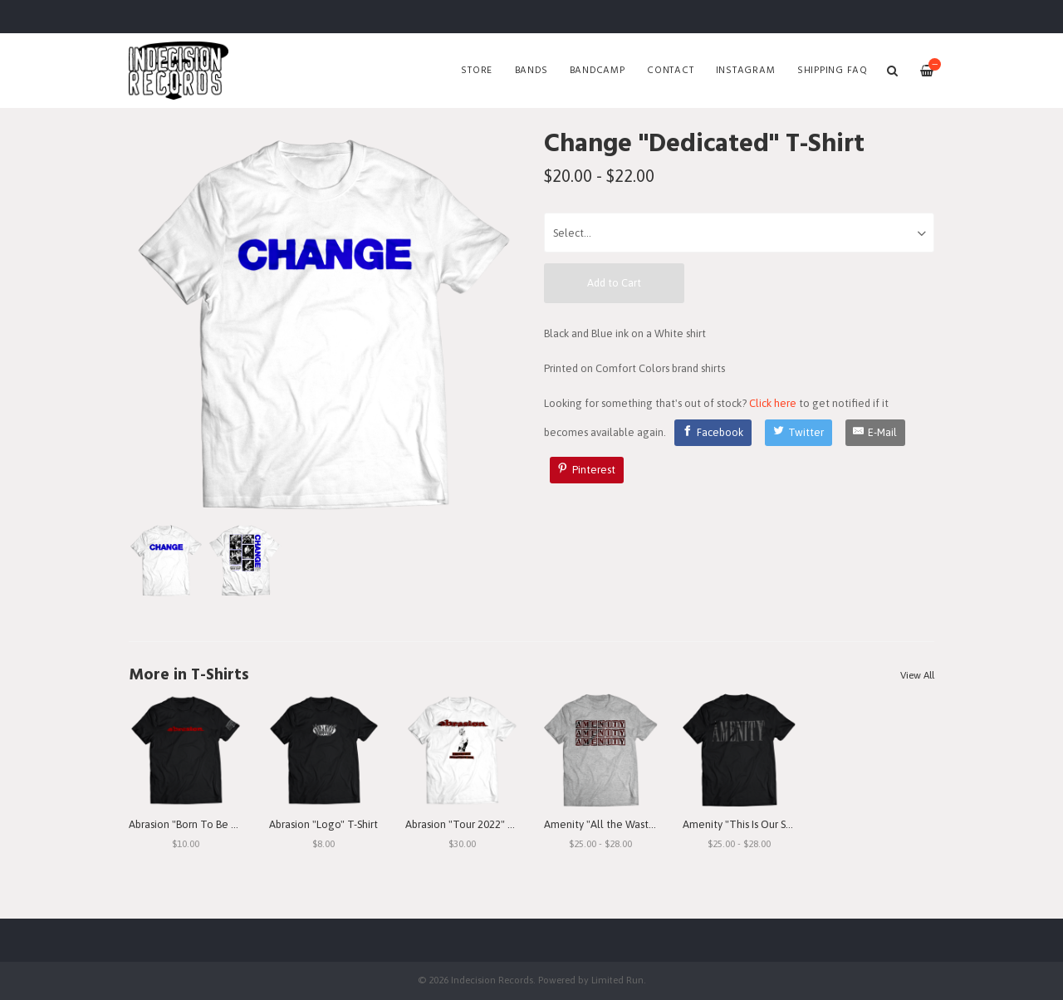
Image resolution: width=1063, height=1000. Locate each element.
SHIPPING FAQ (832, 70)
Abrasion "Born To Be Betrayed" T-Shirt (220, 824)
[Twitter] (798, 432)
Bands (531, 70)
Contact (670, 70)
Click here (772, 403)
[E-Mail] (875, 432)
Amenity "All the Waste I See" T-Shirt (631, 824)
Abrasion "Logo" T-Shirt (323, 824)
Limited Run (617, 979)
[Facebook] (713, 432)
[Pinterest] (587, 470)
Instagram (746, 70)
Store (476, 70)
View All (917, 675)
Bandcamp (597, 70)
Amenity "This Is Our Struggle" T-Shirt (771, 824)
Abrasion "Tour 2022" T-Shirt (471, 824)
